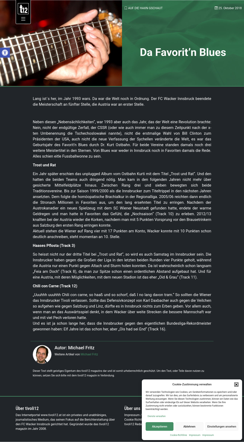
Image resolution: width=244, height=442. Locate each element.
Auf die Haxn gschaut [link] (145, 8)
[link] (5, 53)
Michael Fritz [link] (89, 354)
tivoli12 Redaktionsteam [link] (140, 424)
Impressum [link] (194, 435)
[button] (236, 384)
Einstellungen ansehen (221, 426)
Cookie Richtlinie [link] (135, 419)
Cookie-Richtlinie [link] (178, 435)
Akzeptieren (159, 426)
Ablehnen (189, 426)
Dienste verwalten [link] (157, 416)
